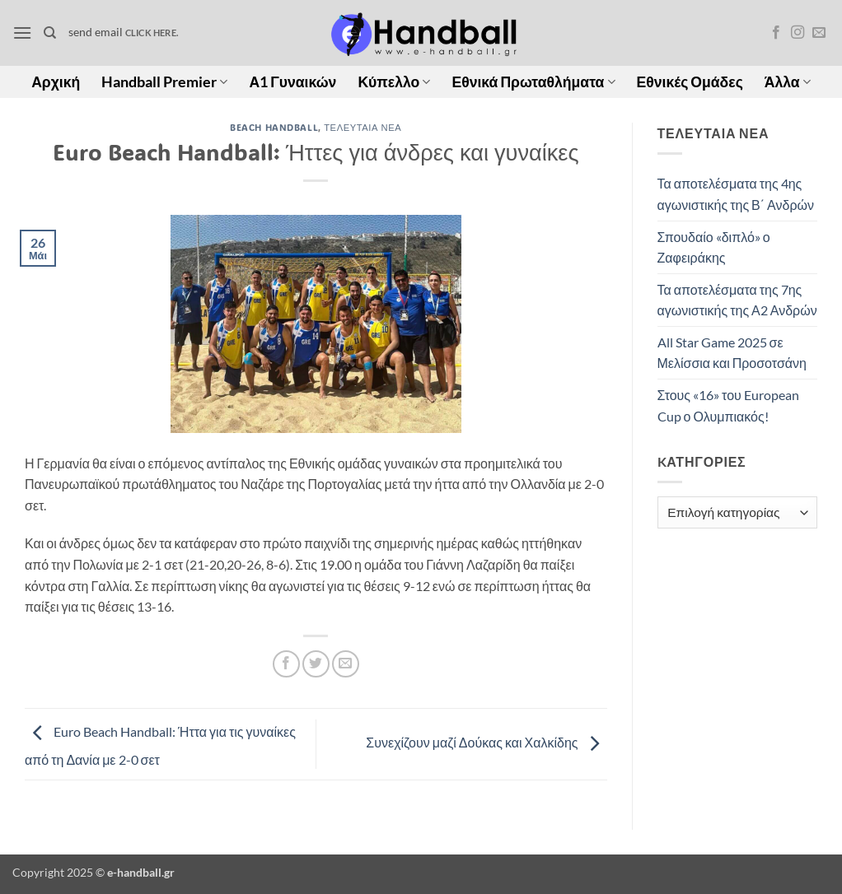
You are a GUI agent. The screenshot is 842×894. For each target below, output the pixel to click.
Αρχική (55, 82)
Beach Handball (274, 127)
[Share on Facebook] (286, 663)
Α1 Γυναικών (292, 82)
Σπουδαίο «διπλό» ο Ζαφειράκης (713, 247)
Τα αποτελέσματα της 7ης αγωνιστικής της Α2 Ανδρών (737, 300)
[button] (22, 32)
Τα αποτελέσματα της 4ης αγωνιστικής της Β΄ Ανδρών (735, 193)
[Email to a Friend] (345, 663)
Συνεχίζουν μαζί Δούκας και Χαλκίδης (486, 742)
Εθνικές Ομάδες (690, 82)
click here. (151, 32)
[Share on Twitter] (316, 663)
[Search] (50, 33)
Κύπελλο (394, 82)
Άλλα (788, 82)
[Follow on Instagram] (797, 33)
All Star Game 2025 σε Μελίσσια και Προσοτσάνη (732, 352)
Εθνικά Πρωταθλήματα (533, 82)
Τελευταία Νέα (362, 127)
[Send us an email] (819, 33)
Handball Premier (164, 82)
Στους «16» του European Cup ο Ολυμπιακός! (728, 405)
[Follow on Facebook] (776, 33)
